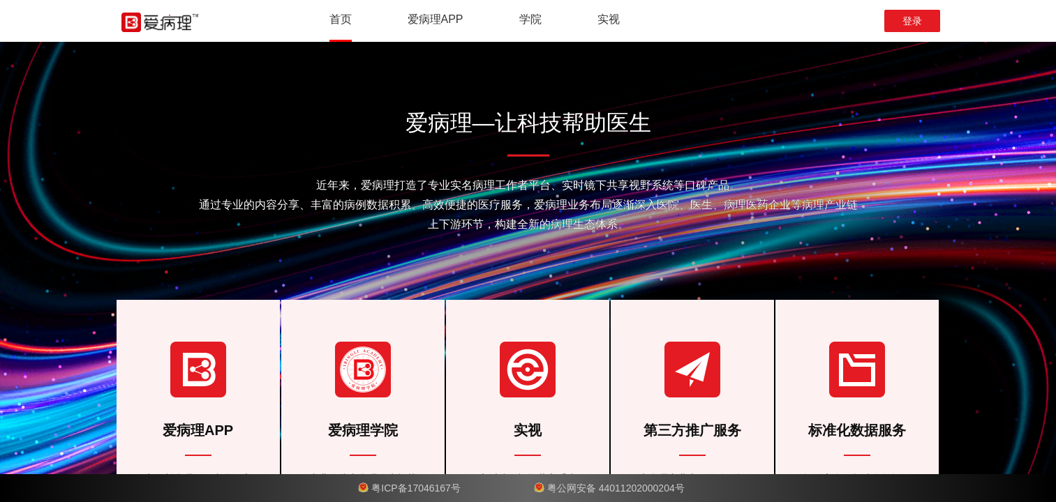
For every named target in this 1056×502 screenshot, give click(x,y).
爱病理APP (435, 19)
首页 (340, 19)
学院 (530, 19)
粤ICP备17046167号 (417, 488)
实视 (608, 19)
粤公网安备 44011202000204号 (616, 488)
